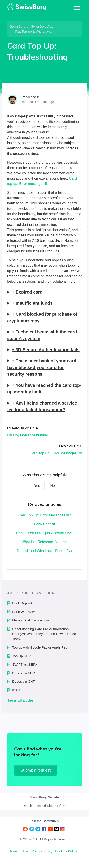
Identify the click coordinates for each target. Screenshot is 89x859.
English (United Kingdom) (44, 805)
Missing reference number (27, 435)
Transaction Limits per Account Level (44, 533)
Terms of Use (19, 851)
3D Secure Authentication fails (47, 349)
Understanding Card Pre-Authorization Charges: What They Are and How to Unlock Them (44, 634)
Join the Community (44, 821)
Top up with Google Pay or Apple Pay (39, 647)
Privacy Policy (42, 851)
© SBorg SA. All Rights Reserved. (44, 839)
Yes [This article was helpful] (37, 486)
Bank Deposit (44, 524)
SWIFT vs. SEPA (24, 664)
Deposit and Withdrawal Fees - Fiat (44, 551)
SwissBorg (18, 26)
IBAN (16, 690)
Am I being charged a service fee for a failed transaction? (42, 406)
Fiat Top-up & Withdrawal (33, 31)
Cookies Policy (66, 851)
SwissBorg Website (44, 797)
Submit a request (35, 770)
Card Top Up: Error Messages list (56, 453)
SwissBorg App (42, 26)
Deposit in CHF (23, 681)
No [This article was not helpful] (52, 486)
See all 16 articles (20, 700)
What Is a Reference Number (44, 542)
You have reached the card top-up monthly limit (44, 388)
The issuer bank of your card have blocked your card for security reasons (41, 367)
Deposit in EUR (23, 673)
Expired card (29, 292)
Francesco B (29, 97)
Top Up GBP (21, 656)
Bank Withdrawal (24, 612)
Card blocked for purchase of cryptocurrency (42, 317)
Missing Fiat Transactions (31, 620)
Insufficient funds (34, 303)
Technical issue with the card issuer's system (42, 335)
